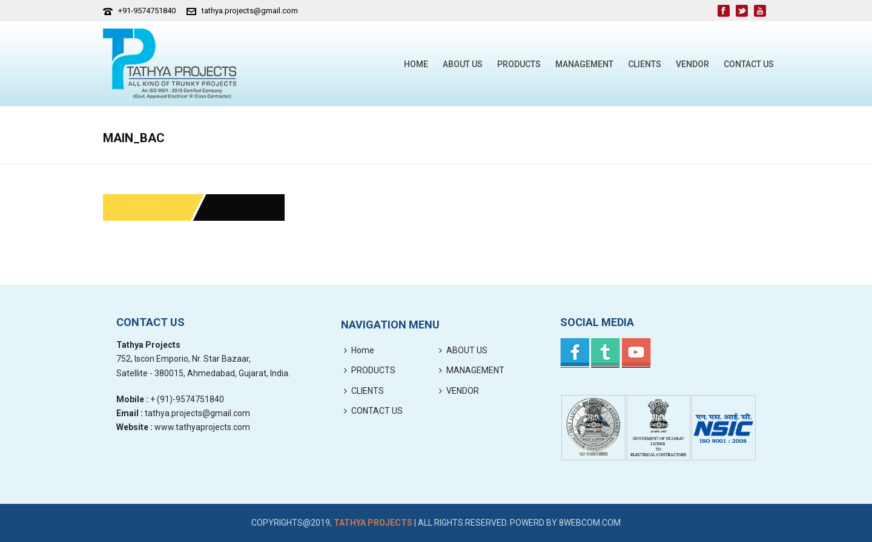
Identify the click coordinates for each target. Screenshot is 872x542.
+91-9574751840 (147, 10)
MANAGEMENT (584, 64)
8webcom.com (590, 522)
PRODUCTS (519, 64)
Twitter (605, 353)
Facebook (574, 353)
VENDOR (692, 64)
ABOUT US (463, 64)
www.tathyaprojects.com (202, 427)
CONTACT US (749, 64)
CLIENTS (644, 64)
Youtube (636, 353)
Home (416, 64)
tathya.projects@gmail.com (250, 10)
